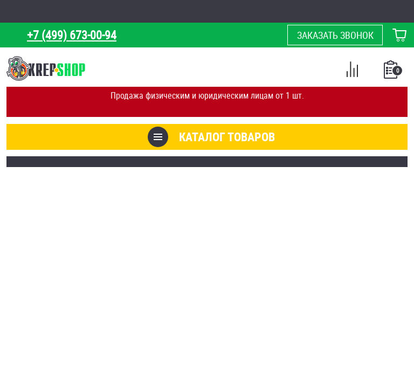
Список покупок (391, 73)
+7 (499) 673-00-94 (71, 35)
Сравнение (352, 71)
